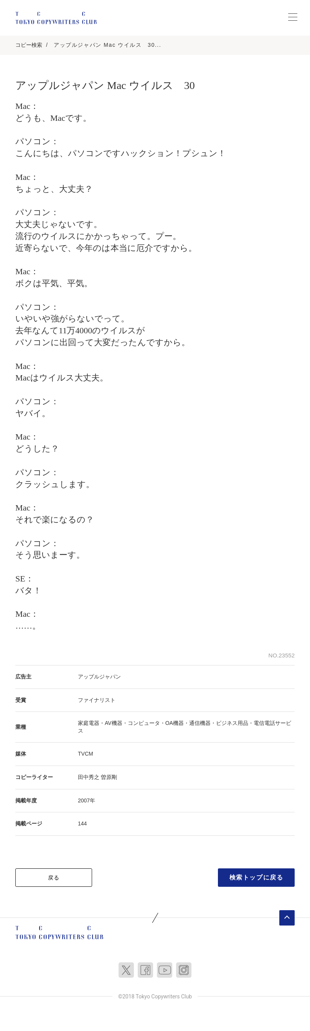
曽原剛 (109, 777)
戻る (54, 878)
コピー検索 (28, 45)
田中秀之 (88, 777)
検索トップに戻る (256, 877)
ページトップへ (287, 918)
